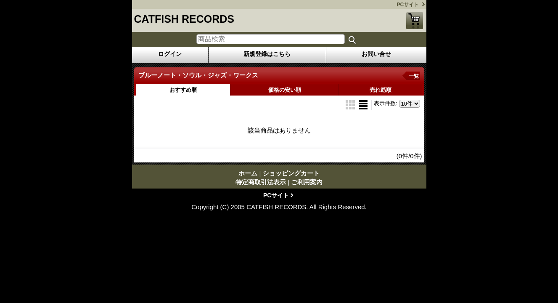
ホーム (247, 173)
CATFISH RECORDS (184, 19)
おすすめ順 (183, 90)
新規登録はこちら (267, 53)
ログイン (170, 53)
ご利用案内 (307, 182)
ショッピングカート (414, 20)
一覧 (414, 76)
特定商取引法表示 (260, 182)
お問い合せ (376, 53)
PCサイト (408, 5)
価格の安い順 (284, 90)
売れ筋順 (380, 90)
